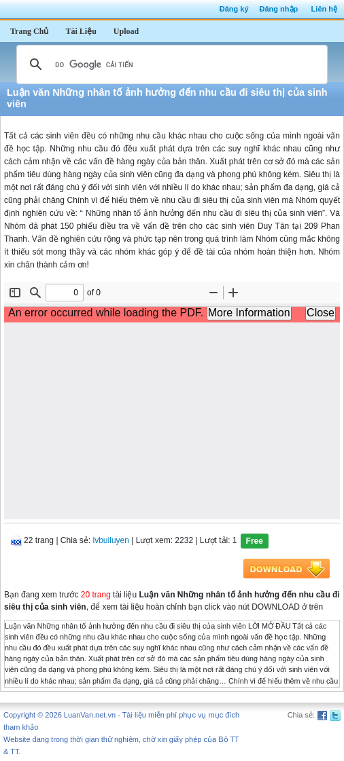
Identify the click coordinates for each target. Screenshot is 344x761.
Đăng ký (234, 9)
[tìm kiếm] (170, 64)
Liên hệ (324, 9)
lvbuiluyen (111, 540)
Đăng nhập (279, 9)
